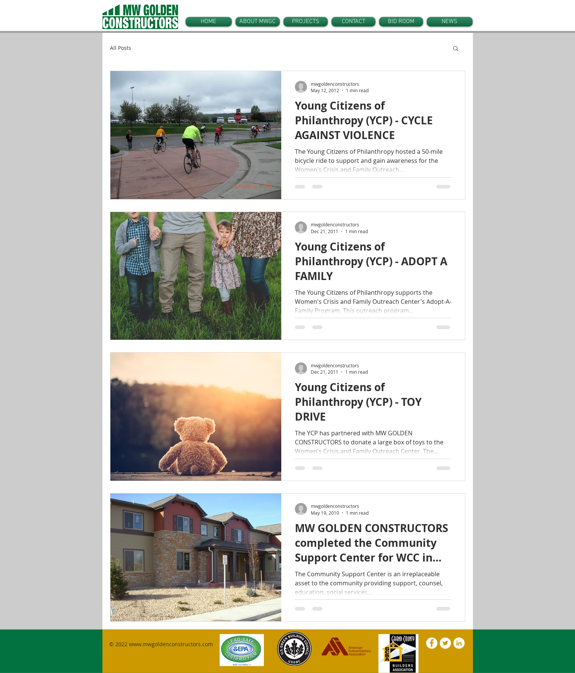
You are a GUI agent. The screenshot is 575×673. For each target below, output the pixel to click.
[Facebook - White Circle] (431, 643)
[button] (455, 49)
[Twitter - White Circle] (445, 643)
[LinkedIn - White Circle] (459, 643)
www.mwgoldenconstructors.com (171, 644)
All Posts (120, 47)
